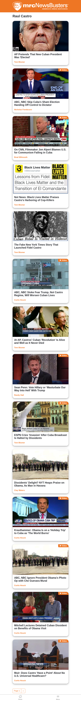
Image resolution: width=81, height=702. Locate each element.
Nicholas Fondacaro (23, 110)
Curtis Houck (20, 300)
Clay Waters (19, 490)
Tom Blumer (19, 62)
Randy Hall (19, 395)
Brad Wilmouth (21, 157)
